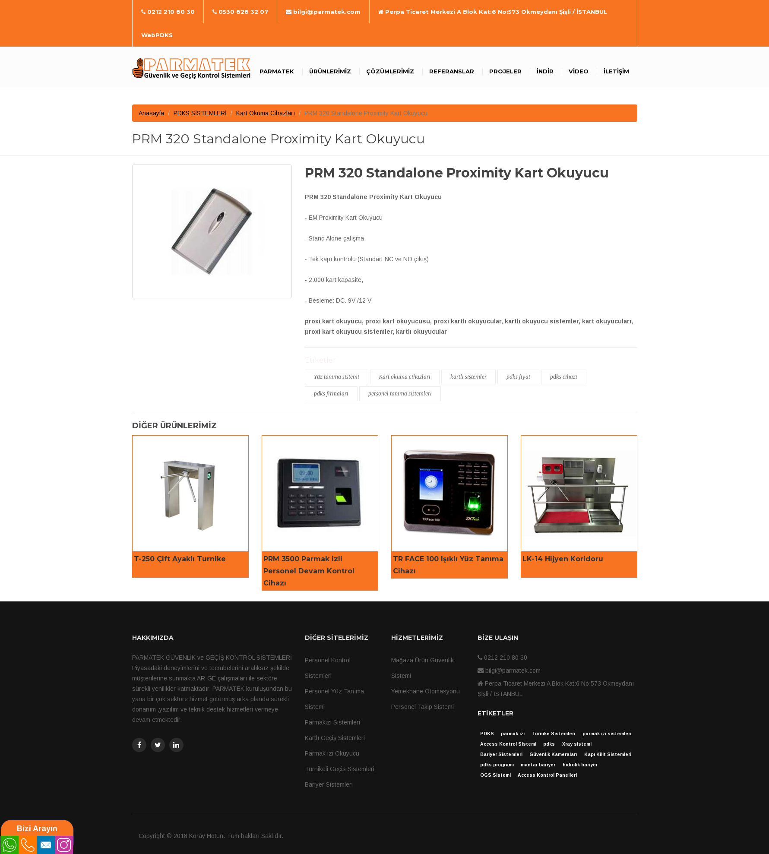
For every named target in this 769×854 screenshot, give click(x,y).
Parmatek (276, 71)
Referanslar (451, 71)
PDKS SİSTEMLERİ (200, 113)
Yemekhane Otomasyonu (425, 691)
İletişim (616, 71)
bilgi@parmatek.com (323, 11)
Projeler (505, 71)
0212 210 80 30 (168, 11)
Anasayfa (151, 113)
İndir (545, 71)
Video (579, 71)
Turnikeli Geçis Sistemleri (339, 768)
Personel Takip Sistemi (422, 706)
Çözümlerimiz (390, 71)
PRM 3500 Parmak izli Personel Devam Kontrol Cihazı (308, 571)
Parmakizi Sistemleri (332, 722)
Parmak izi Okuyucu (332, 753)
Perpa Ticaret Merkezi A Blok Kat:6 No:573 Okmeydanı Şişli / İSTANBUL (493, 11)
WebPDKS (157, 35)
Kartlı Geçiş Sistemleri (335, 737)
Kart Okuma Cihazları (265, 113)
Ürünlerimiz (330, 71)
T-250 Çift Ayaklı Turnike (180, 559)
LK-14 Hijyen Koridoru (562, 559)
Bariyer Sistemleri (329, 784)
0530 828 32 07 (240, 11)
